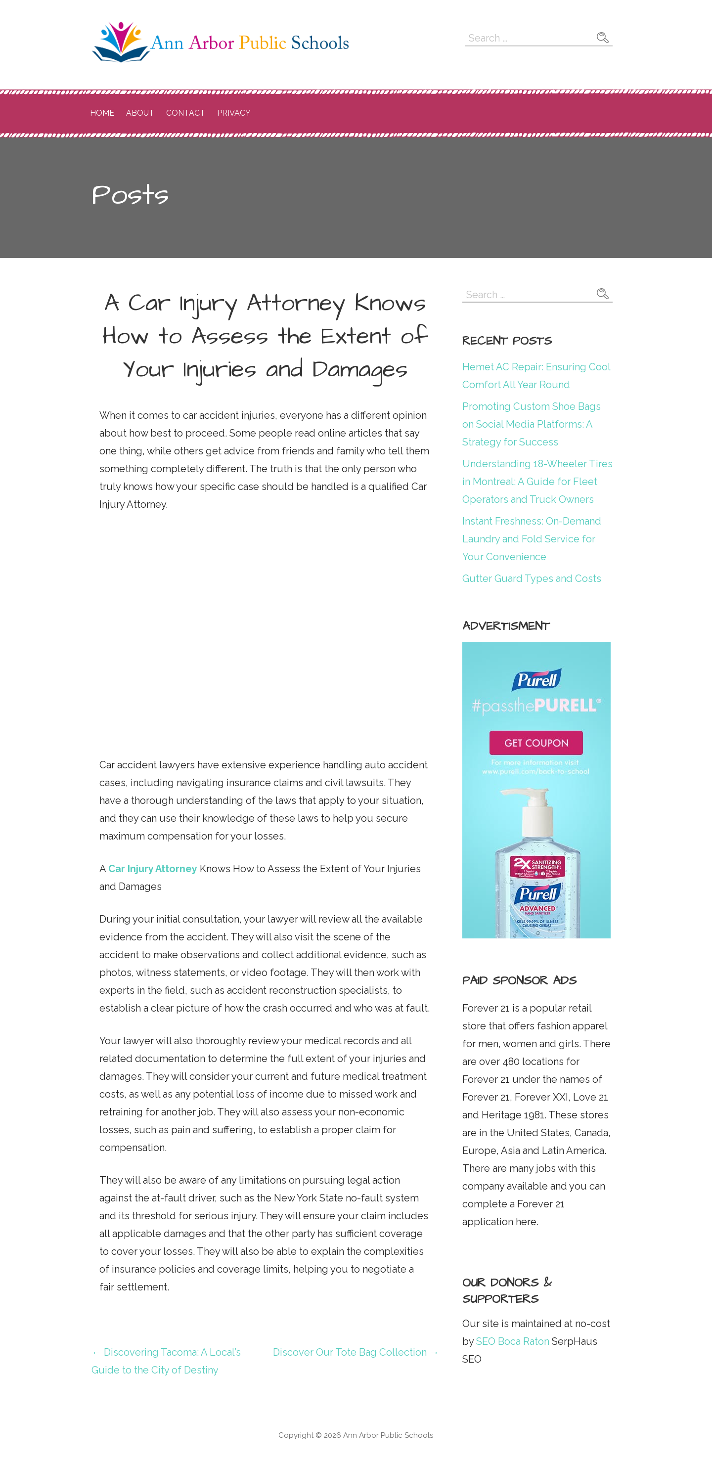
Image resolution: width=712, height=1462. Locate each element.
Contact (185, 113)
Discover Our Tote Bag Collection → (356, 1352)
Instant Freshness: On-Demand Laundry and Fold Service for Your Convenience (531, 539)
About (140, 113)
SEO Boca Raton (511, 1341)
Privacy (234, 113)
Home (102, 113)
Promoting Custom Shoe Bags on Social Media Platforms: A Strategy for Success (531, 424)
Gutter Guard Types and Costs (531, 578)
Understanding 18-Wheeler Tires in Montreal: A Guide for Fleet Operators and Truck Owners (537, 481)
